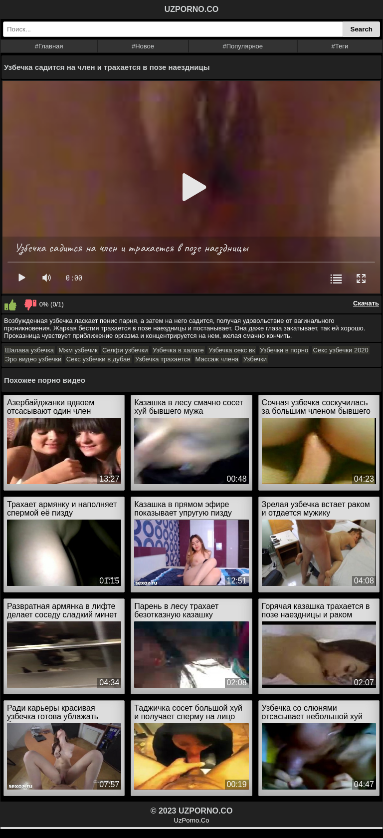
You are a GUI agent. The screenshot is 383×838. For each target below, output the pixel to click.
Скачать (366, 303)
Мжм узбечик (77, 350)
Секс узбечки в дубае (98, 359)
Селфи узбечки (125, 350)
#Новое (143, 46)
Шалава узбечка (29, 350)
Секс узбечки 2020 (341, 350)
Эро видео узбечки (33, 359)
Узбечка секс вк (231, 350)
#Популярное (243, 46)
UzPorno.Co (191, 820)
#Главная (49, 46)
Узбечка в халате (178, 350)
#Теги (340, 46)
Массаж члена (217, 359)
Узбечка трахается (163, 359)
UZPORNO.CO (191, 9)
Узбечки (255, 359)
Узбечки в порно (284, 350)
